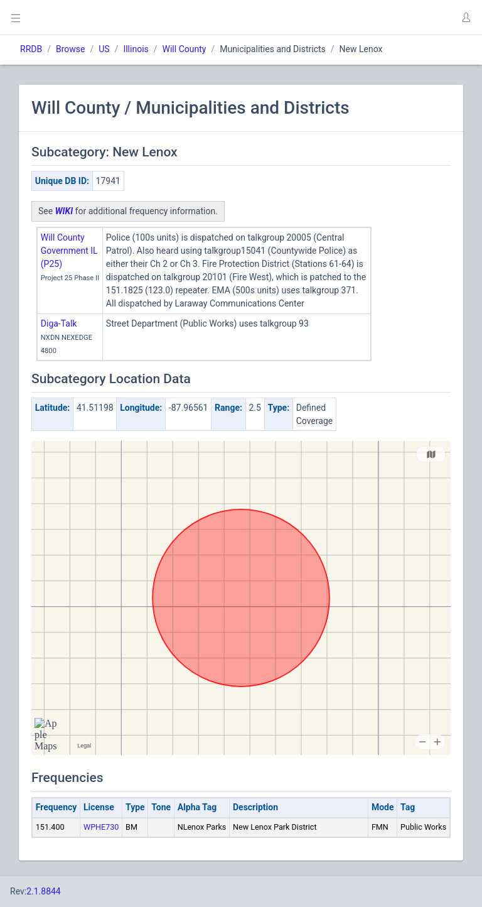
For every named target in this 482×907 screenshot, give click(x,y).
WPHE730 (101, 827)
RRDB (31, 49)
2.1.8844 (43, 891)
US (104, 49)
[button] (465, 17)
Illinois (135, 49)
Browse (70, 49)
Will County (184, 49)
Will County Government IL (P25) (69, 250)
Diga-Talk (59, 323)
